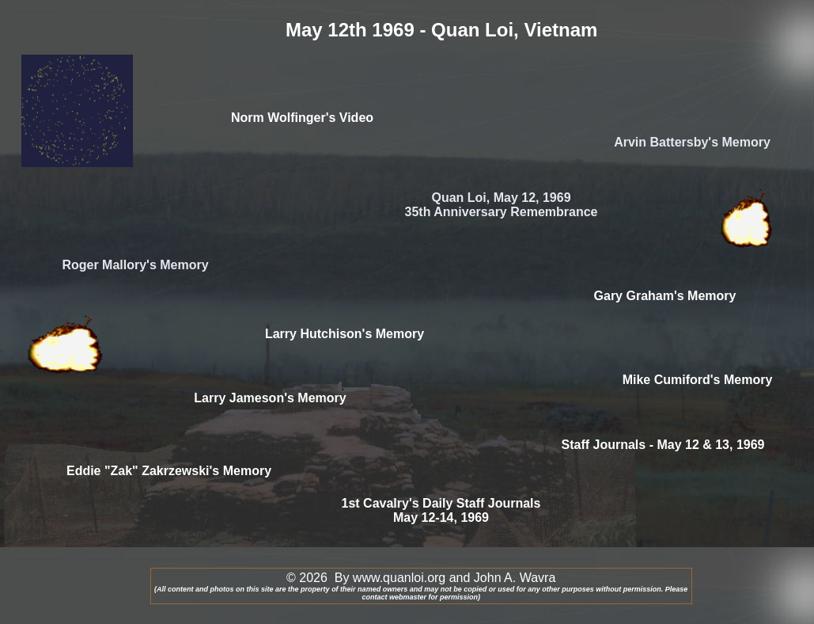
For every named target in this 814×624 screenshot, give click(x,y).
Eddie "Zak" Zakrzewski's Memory (168, 471)
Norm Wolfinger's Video (302, 117)
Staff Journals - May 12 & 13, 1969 (663, 444)
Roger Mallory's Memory (135, 265)
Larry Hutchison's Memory (344, 334)
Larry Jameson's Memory (270, 398)
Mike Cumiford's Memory (698, 379)
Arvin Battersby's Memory (692, 142)
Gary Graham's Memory (665, 295)
